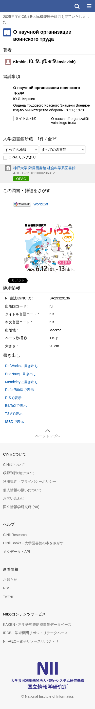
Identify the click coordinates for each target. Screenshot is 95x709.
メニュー (88, 6)
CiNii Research (15, 535)
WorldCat (40, 204)
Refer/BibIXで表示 (19, 390)
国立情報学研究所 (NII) (21, 507)
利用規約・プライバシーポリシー (29, 481)
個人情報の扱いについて (22, 490)
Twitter (8, 596)
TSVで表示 (14, 414)
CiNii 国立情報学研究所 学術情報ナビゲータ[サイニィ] (22, 6)
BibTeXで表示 (16, 406)
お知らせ (10, 580)
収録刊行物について (19, 473)
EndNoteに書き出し (20, 374)
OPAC (21, 179)
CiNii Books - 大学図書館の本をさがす (33, 543)
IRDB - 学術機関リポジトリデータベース (35, 633)
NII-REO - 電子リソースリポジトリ (31, 641)
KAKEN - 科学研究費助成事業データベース (37, 625)
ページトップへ (47, 436)
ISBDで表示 (14, 422)
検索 (76, 6)
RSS (6, 588)
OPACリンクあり (19, 157)
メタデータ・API (16, 552)
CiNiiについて (14, 465)
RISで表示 (13, 398)
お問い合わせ (13, 498)
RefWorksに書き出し (21, 366)
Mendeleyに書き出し (21, 382)
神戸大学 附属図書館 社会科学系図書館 (44, 168)
